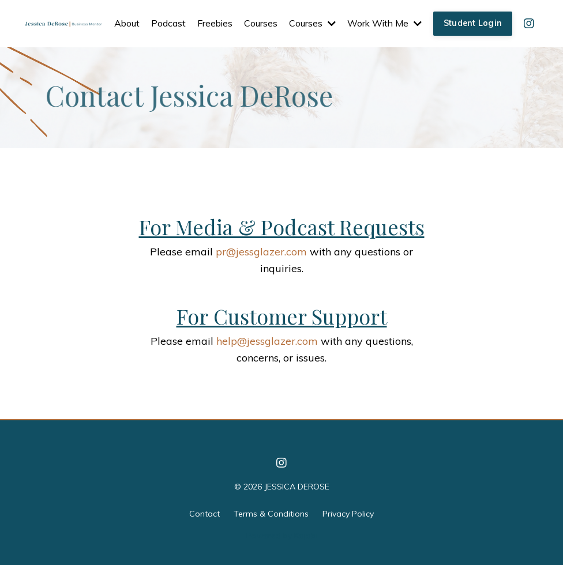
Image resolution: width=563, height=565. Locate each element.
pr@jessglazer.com (261, 251)
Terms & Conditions (271, 513)
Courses (260, 23)
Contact (204, 513)
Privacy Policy (348, 513)
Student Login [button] (473, 23)
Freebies (214, 23)
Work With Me (384, 23)
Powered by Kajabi (281, 535)
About (127, 23)
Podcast (168, 23)
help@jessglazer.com (267, 341)
